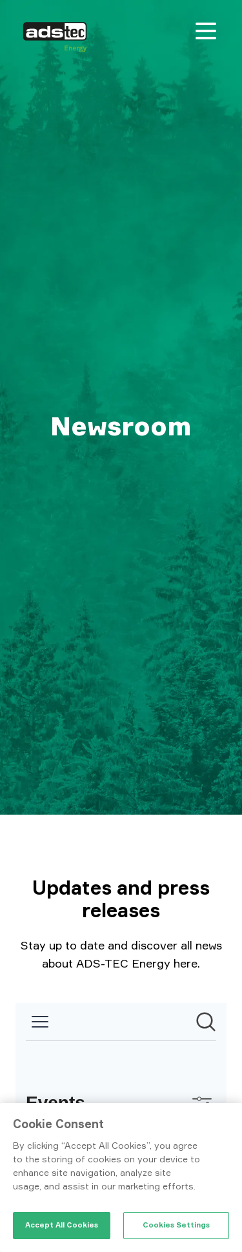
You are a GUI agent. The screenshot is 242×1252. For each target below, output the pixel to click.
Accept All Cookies (61, 1224)
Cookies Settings (176, 1224)
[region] (121, 1177)
